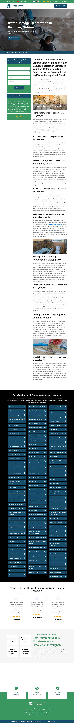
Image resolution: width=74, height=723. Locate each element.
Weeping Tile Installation (55, 572)
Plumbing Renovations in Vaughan (12, 651)
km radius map (37, 677)
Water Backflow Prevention (56, 522)
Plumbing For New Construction (36, 537)
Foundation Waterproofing (15, 558)
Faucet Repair (12, 541)
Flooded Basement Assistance (16, 549)
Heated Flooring (12, 574)
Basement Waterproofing (14, 462)
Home (27, 6)
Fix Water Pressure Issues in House (56, 559)
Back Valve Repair (13, 429)
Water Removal (53, 564)
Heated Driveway (13, 570)
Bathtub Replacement (14, 477)
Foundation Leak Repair (14, 554)
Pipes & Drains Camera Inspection (34, 495)
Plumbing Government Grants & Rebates (36, 542)
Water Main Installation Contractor (55, 544)
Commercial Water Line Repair (16, 508)
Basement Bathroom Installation (16, 442)
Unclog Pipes (53, 497)
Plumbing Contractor (34, 518)
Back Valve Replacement (14, 433)
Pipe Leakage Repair (34, 477)
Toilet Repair (53, 479)
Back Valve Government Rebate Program (16, 420)
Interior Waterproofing (34, 431)
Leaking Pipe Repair (34, 452)
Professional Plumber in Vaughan (25, 640)
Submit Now (19, 87)
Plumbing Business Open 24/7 (36, 514)
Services (33, 6)
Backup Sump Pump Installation (16, 437)
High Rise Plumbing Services (36, 410)
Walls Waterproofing (54, 518)
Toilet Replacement (54, 483)
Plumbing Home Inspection (35, 547)
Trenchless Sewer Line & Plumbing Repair (55, 492)
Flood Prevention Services (15, 545)
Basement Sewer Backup (14, 458)
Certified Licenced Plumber (15, 500)
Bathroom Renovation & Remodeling (14, 468)
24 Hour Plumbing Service (15, 410)
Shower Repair (53, 466)
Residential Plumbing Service (56, 425)
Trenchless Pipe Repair (55, 487)
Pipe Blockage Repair (34, 473)
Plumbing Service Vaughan (26, 721)
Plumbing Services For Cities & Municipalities (36, 561)
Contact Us (40, 6)
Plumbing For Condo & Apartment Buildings (34, 532)
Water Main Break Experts (56, 539)
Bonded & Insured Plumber (15, 491)
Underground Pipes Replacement (54, 503)
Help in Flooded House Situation (36, 406)
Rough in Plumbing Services (56, 433)
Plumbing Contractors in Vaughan (25, 651)
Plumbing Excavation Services (36, 527)
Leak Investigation (33, 448)
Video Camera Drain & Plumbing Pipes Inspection (57, 513)
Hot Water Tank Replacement (36, 419)
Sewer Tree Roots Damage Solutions (56, 461)
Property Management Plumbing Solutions (57, 407)
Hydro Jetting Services (34, 423)
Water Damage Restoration (56, 526)
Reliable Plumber (54, 412)
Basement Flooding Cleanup (15, 446)
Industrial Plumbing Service (35, 427)
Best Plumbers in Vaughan (13, 640)
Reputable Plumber (54, 421)
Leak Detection (32, 444)
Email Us (65, 1)
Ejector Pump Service (14, 523)
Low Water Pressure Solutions (36, 456)
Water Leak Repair (54, 535)
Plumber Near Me (33, 510)
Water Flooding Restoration (56, 531)
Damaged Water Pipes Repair (15, 518)
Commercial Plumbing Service (16, 504)
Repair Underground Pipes (56, 417)
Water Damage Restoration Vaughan (19, 52)
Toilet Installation (54, 475)
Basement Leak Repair (14, 450)
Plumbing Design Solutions (35, 523)
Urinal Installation (54, 508)
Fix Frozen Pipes (13, 566)
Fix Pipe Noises (32, 481)
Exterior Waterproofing (14, 537)
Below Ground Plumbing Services (14, 482)
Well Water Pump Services (56, 576)
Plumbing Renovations (34, 556)
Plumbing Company (13, 406)
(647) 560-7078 (60, 6)
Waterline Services (54, 568)
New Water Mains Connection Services (36, 468)
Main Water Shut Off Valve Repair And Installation (35, 461)
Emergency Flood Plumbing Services (15, 528)
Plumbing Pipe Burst (34, 551)
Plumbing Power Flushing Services (35, 567)
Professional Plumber (34, 572)
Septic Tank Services (54, 442)
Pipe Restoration (33, 489)
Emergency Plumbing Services (16, 533)
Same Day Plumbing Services (56, 437)
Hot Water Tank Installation (35, 415)
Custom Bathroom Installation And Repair (16, 513)
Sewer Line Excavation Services (57, 452)
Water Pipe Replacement (55, 553)
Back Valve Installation (14, 425)
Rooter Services (53, 429)
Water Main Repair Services (56, 549)
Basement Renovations (14, 454)
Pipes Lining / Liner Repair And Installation (36, 501)
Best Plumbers (12, 487)
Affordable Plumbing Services (16, 415)
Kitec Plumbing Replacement (36, 435)
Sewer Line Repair (54, 456)
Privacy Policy (51, 721)
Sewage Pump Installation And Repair (57, 447)
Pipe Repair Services (34, 485)
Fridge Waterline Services (15, 562)
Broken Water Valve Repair (15, 496)
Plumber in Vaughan (34, 506)
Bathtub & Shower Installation (16, 473)
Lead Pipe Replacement (34, 440)
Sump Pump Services (55, 471)
